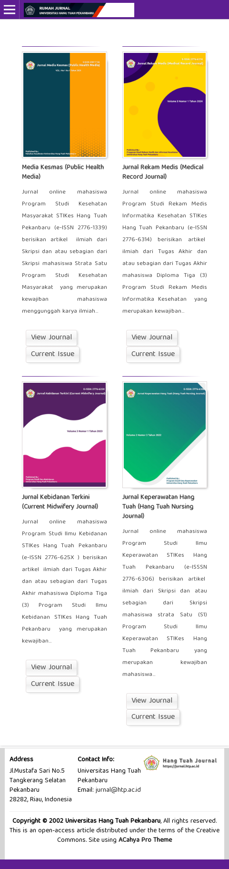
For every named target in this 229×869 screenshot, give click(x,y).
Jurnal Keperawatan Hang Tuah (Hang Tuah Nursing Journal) (158, 507)
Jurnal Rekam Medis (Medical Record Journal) (162, 172)
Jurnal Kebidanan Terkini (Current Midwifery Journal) (60, 502)
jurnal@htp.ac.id (118, 790)
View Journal (51, 338)
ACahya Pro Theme (144, 840)
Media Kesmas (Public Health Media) (63, 172)
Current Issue (52, 354)
